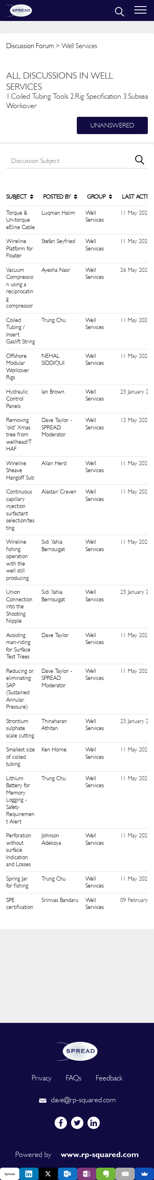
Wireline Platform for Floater (19, 248)
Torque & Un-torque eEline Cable (20, 219)
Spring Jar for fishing (17, 882)
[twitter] (77, 1123)
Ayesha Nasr (55, 270)
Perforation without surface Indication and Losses (18, 849)
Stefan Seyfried (58, 241)
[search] (118, 10)
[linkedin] (93, 1123)
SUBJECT (19, 196)
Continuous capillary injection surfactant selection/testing (20, 509)
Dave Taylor (55, 635)
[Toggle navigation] (140, 10)
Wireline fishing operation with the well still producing (17, 559)
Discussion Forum (30, 46)
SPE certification (19, 904)
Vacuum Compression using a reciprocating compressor (19, 288)
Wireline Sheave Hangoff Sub (20, 470)
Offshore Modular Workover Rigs (17, 366)
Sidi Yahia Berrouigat (53, 545)
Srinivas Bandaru (59, 900)
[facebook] (61, 1123)
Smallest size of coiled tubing (20, 756)
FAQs (73, 1077)
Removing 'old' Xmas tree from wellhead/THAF (19, 434)
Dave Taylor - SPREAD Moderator (56, 427)
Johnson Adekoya (51, 839)
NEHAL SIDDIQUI (52, 359)
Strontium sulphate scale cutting (20, 728)
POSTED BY (60, 196)
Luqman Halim (58, 212)
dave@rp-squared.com (77, 1099)
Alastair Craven (58, 491)
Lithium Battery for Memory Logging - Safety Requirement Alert (20, 800)
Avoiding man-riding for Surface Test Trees (18, 646)
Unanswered (112, 125)
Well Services (94, 216)
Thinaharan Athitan (54, 725)
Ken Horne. (54, 749)
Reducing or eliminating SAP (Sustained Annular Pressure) (20, 689)
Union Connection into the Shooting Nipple (19, 606)
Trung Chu (53, 320)
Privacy (41, 1077)
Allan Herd (54, 463)
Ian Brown (52, 391)
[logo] (77, 1050)
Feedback (109, 1077)
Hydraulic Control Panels (17, 398)
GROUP (99, 196)
